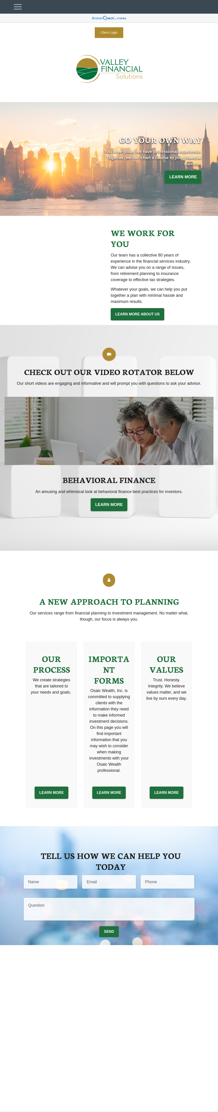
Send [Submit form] (109, 931)
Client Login (109, 32)
